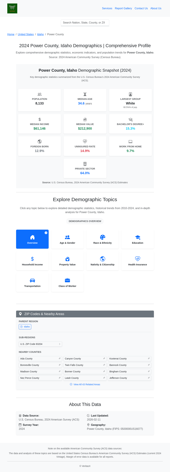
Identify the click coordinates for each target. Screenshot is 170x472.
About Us (155, 8)
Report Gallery (123, 8)
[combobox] (85, 23)
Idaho (25, 326)
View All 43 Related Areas (85, 384)
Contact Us (141, 8)
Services (107, 8)
